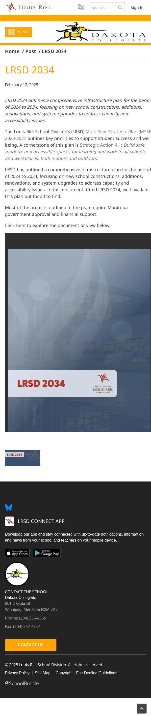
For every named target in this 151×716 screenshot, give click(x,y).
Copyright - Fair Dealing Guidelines (86, 673)
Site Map (42, 673)
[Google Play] (47, 554)
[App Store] (17, 554)
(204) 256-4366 (32, 618)
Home (12, 51)
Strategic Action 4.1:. (75, 151)
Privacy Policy (17, 673)
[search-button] (120, 7)
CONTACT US (31, 645)
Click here (15, 225)
